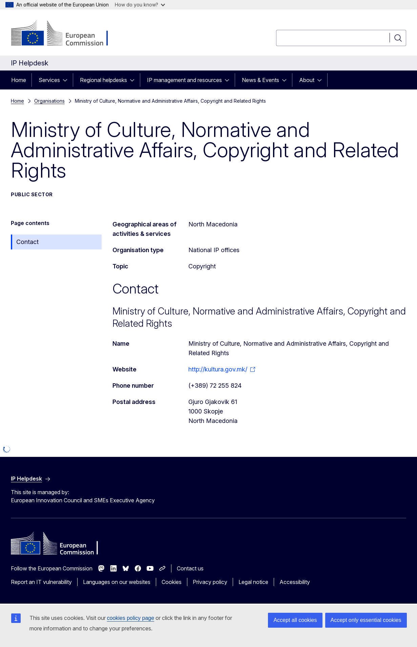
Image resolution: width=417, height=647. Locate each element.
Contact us (190, 568)
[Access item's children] (67, 79)
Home (18, 80)
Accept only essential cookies (366, 620)
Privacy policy (210, 582)
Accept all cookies (295, 620)
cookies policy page (130, 618)
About (306, 80)
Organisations (49, 101)
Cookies (172, 582)
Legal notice (253, 582)
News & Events (260, 80)
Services (49, 80)
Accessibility (294, 582)
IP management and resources (184, 80)
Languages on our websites (116, 582)
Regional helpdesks (103, 80)
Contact (27, 241)
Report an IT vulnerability (41, 582)
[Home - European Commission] (65, 33)
